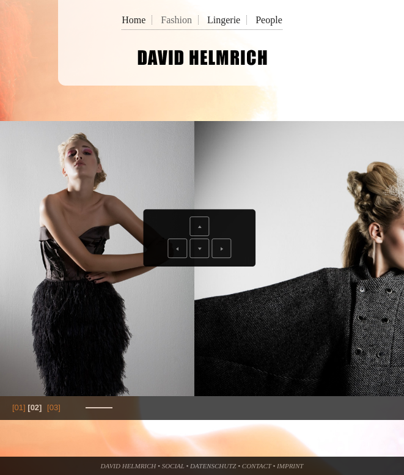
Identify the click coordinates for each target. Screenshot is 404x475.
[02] (35, 407)
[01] (19, 407)
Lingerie (223, 20)
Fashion (176, 20)
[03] (54, 407)
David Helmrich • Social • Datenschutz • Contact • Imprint (202, 465)
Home (133, 20)
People (268, 20)
